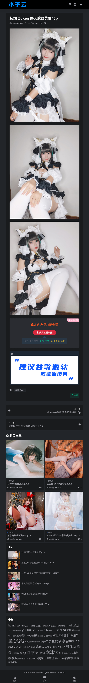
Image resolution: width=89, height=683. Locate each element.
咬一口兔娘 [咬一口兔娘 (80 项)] (12, 636)
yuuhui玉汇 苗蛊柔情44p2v (34, 593)
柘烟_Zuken (20, 390)
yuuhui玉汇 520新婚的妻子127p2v (63, 535)
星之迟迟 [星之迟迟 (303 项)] (16, 640)
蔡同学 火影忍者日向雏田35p (35, 604)
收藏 (74, 395)
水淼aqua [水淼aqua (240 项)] (70, 640)
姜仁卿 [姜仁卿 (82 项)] (40, 636)
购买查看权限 (45, 332)
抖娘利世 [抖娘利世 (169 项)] (60, 635)
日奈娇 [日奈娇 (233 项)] (72, 634)
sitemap (61, 672)
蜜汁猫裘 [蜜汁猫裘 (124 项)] (40, 653)
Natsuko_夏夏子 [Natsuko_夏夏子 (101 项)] (49, 625)
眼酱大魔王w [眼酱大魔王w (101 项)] (59, 646)
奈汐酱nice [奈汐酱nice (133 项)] (23, 635)
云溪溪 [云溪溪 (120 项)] (70, 630)
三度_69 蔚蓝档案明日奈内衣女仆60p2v (40, 572)
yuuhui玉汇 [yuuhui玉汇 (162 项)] (29, 630)
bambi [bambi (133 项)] (12, 625)
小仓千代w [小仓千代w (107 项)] (49, 635)
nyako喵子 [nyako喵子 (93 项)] (62, 625)
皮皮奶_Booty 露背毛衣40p (59, 483)
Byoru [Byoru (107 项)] (20, 625)
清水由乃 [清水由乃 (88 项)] (26, 647)
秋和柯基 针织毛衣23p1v (33, 552)
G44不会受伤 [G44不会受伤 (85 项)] (36, 626)
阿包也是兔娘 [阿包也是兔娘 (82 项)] (23, 658)
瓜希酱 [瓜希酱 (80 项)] (33, 647)
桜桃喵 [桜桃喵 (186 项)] (56, 641)
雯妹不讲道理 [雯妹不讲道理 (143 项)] (46, 658)
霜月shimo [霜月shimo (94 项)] (60, 658)
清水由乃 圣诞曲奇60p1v (19, 535)
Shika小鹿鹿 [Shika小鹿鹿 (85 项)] (17, 630)
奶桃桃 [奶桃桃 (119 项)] (33, 635)
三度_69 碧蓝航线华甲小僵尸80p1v (38, 562)
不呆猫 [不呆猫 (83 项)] (40, 630)
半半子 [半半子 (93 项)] (77, 630)
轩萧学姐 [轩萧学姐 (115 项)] (63, 653)
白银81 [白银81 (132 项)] (49, 646)
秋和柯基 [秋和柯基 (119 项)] (17, 653)
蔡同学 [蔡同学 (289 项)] (29, 652)
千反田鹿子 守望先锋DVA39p (35, 583)
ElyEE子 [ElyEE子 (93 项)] (26, 625)
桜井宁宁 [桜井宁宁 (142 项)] (45, 641)
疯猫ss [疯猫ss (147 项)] (40, 646)
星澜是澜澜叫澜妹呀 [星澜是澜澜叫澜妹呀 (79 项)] (32, 642)
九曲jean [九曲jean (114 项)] (48, 630)
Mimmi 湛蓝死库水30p (18, 483)
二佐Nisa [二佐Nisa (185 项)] (59, 630)
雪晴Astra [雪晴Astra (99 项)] (33, 658)
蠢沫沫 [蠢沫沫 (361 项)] (52, 652)
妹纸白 (31, 23)
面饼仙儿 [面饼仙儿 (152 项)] (70, 658)
